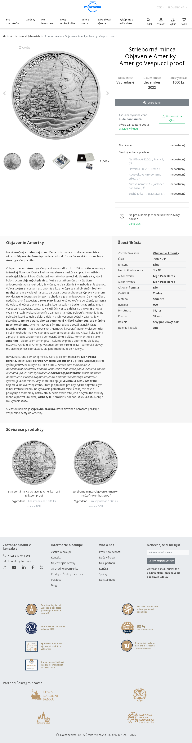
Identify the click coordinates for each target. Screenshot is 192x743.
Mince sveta (85, 21)
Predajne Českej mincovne (67, 574)
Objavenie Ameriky (166, 253)
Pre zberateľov (12, 21)
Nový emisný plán (67, 21)
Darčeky (30, 19)
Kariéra (103, 568)
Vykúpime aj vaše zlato (126, 21)
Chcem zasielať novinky (161, 561)
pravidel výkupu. (128, 128)
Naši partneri (107, 563)
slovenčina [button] (176, 7)
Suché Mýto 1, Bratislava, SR (146, 193)
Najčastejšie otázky (63, 563)
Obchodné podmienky (64, 568)
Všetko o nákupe (61, 552)
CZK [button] (160, 7)
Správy (103, 574)
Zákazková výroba (104, 21)
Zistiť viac (135, 223)
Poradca (56, 579)
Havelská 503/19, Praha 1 (144, 169)
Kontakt (56, 557)
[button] (11, 93)
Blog (54, 585)
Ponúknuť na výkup (172, 118)
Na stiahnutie (107, 579)
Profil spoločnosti (110, 552)
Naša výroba (107, 557)
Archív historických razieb (25, 36)
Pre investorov (47, 21)
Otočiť (24, 49)
